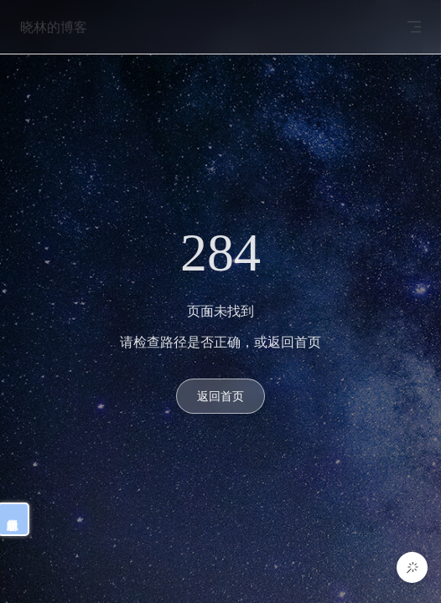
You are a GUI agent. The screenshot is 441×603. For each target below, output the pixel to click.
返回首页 (220, 396)
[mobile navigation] (414, 27)
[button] (412, 567)
